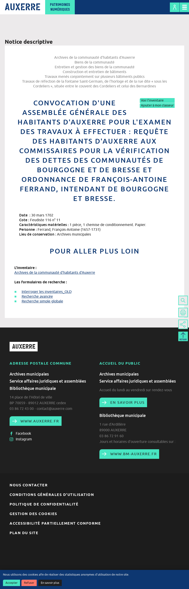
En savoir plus (50, 582)
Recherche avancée (37, 296)
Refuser (29, 582)
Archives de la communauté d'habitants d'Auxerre (54, 272)
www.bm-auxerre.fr (133, 454)
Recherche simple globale (42, 301)
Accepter (11, 582)
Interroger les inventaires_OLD (47, 291)
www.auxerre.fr (39, 421)
